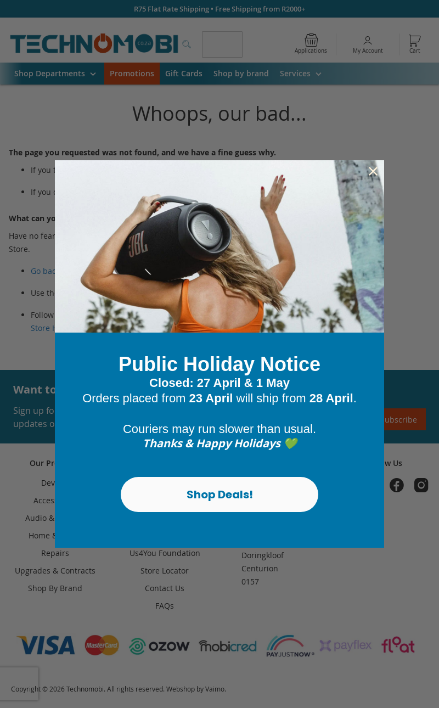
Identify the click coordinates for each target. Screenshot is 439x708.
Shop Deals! (220, 494)
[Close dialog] (373, 171)
